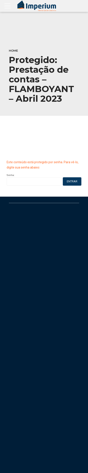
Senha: (34, 180)
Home (13, 50)
